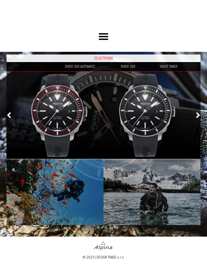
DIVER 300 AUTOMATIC (80, 66)
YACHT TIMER (168, 66)
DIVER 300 (128, 66)
